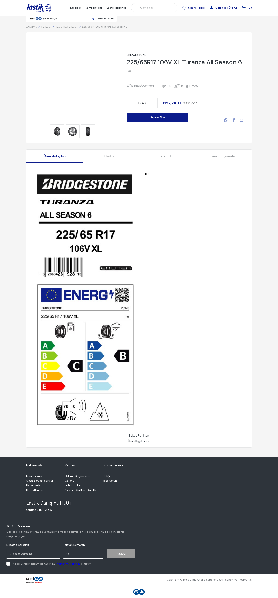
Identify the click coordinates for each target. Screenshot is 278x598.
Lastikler (75, 7)
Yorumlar (167, 156)
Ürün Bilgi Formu (139, 441)
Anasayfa (31, 26)
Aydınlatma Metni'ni (68, 563)
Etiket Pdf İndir (139, 435)
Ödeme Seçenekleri (77, 476)
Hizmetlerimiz (34, 490)
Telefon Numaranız (75, 545)
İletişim (107, 476)
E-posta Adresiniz (17, 545)
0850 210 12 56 (105, 18)
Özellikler (111, 156)
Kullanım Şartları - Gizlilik (80, 490)
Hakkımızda (33, 485)
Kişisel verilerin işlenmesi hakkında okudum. (52, 563)
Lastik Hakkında (116, 7)
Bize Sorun (110, 480)
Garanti (69, 480)
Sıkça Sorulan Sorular (39, 480)
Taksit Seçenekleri (223, 156)
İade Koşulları (73, 485)
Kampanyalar (94, 7)
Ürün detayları (55, 156)
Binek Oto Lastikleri (67, 27)
